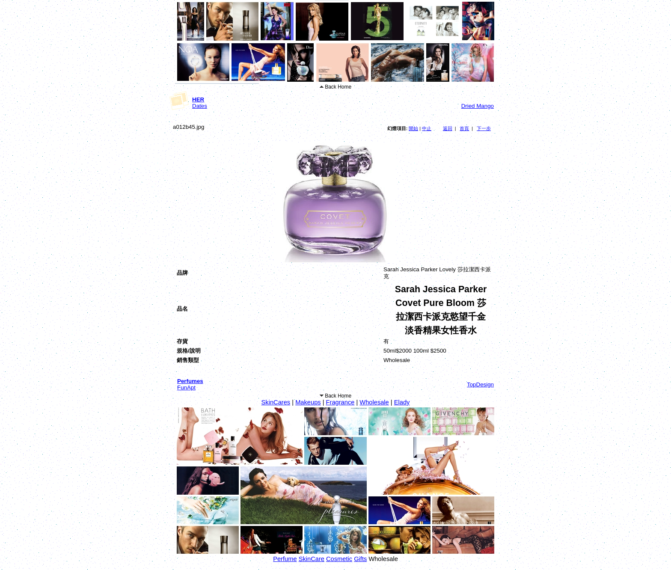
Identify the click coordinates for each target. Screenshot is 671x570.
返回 (447, 128)
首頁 (464, 128)
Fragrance (340, 402)
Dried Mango (477, 106)
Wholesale (374, 402)
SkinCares (276, 402)
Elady (402, 402)
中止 (426, 128)
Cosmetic (339, 558)
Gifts (360, 558)
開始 (413, 128)
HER (198, 99)
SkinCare (311, 558)
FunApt (186, 387)
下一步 (484, 128)
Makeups (308, 402)
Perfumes (190, 381)
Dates (199, 106)
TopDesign (480, 384)
